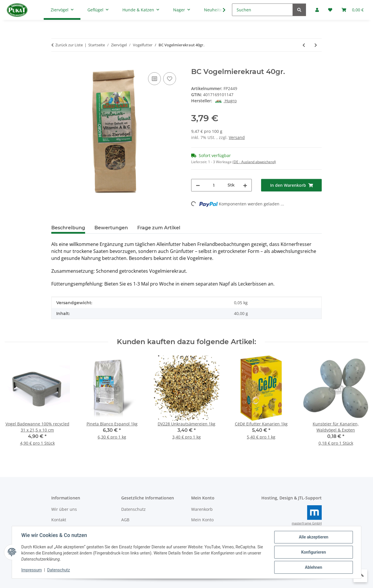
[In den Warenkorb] (56, 64)
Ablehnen (313, 567)
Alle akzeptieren (313, 537)
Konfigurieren (313, 552)
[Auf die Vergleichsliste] (154, 78)
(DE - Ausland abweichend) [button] (254, 161)
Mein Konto (202, 519)
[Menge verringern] (197, 185)
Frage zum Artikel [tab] (158, 227)
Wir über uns (64, 509)
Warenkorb (202, 509)
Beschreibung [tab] (68, 227)
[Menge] (214, 185)
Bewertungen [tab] (111, 227)
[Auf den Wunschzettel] (169, 78)
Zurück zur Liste (69, 44)
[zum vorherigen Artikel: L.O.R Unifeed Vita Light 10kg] (304, 45)
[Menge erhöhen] (245, 185)
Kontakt (58, 519)
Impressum (31, 570)
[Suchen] (262, 9)
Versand (237, 137)
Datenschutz (58, 570)
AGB (125, 519)
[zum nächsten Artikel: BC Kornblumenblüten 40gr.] (316, 45)
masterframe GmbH (307, 523)
